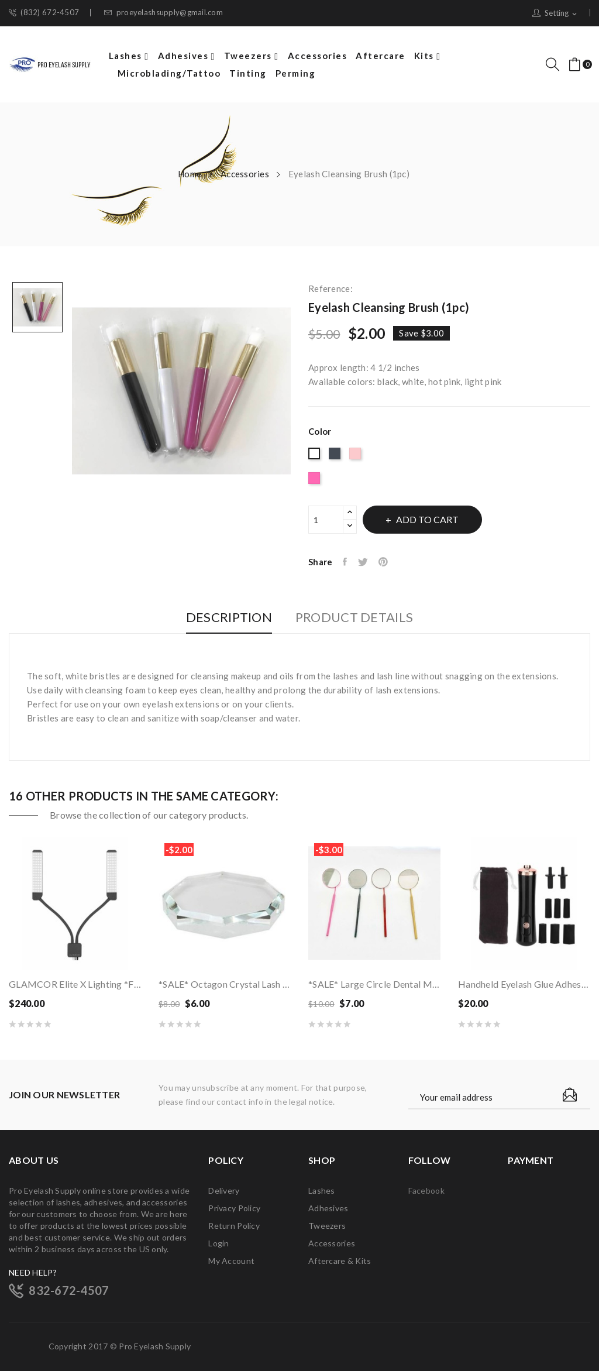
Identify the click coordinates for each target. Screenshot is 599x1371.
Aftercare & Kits (339, 1261)
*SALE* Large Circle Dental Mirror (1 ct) (374, 983)
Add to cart (436, 519)
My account (231, 1261)
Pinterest (389, 562)
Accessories (331, 1243)
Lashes (321, 1190)
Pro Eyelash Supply (155, 1346)
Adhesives (328, 1208)
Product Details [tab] (361, 617)
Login (218, 1243)
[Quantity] (325, 520)
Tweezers (327, 1226)
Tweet (366, 562)
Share (346, 562)
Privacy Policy (234, 1208)
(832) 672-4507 (44, 12)
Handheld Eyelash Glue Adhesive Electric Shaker (524, 983)
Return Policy (234, 1226)
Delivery (223, 1190)
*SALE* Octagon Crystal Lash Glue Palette (225, 983)
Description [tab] (222, 617)
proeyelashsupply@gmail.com (163, 12)
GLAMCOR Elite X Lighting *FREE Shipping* (75, 983)
